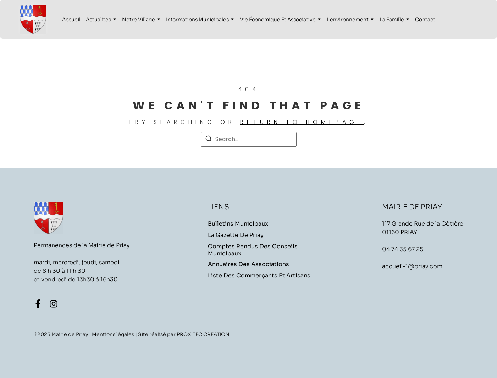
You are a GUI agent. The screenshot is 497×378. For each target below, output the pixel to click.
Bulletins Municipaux (238, 223)
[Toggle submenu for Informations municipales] (231, 20)
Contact (425, 19)
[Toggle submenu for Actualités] (114, 20)
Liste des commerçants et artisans (259, 275)
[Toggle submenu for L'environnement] (371, 20)
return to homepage (302, 122)
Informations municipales (197, 19)
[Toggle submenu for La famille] (407, 20)
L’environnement (348, 19)
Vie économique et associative (278, 19)
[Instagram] (53, 303)
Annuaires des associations (248, 264)
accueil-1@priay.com (412, 266)
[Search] (208, 139)
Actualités (98, 19)
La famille (392, 19)
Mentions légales (113, 334)
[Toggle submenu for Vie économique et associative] (318, 20)
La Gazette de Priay (236, 235)
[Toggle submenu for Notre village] (158, 20)
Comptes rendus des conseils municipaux (253, 250)
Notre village (138, 19)
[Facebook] (38, 303)
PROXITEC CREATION (203, 334)
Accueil (71, 19)
